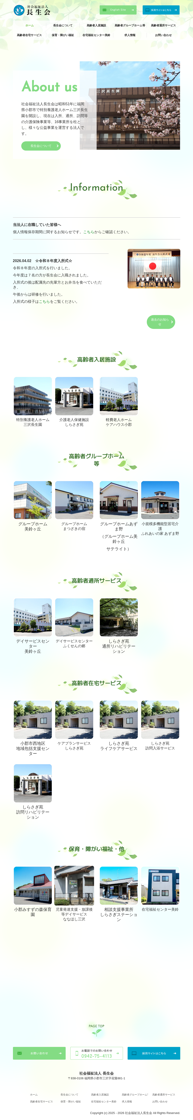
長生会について (63, 25)
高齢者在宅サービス (29, 35)
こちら (88, 232)
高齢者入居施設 (96, 25)
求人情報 (129, 35)
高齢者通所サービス (163, 25)
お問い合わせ (163, 35)
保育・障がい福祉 (63, 35)
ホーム (29, 25)
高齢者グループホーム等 (130, 25)
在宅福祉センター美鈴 (96, 35)
